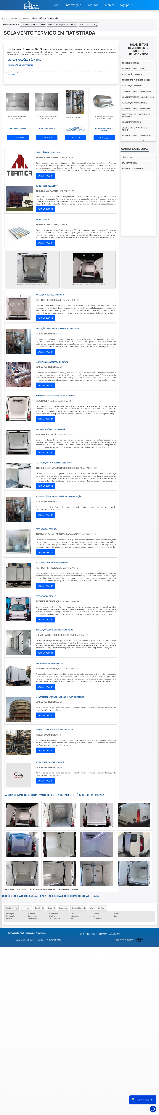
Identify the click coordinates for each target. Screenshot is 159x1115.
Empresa (103, 934)
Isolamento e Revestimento (133, 169)
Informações (92, 934)
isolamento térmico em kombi (33, 24)
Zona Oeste (39, 908)
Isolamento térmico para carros (136, 108)
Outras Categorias (134, 148)
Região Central (11, 908)
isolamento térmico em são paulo (136, 136)
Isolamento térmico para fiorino (136, 91)
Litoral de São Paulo (97, 908)
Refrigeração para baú (132, 74)
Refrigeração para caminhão (134, 103)
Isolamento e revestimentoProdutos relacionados (138, 49)
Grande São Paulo (79, 908)
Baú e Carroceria (129, 163)
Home (81, 934)
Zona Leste (63, 908)
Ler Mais (12, 74)
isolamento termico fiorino (134, 68)
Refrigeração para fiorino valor (136, 80)
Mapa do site (114, 934)
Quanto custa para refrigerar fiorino (135, 129)
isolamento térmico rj (88, 24)
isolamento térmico (130, 63)
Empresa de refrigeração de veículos (62, 24)
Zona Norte (25, 908)
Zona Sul (51, 908)
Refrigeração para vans (132, 86)
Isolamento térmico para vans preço (138, 97)
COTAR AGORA (18, 137)
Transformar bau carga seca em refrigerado (136, 115)
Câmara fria (127, 157)
